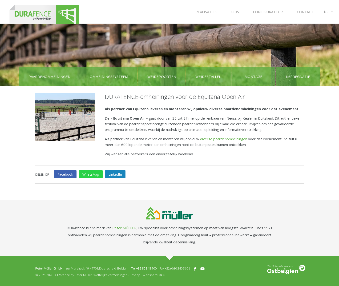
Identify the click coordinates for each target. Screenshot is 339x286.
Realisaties (206, 11)
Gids (235, 11)
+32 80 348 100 (146, 268)
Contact (305, 11)
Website (148, 275)
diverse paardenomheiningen (223, 139)
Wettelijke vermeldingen (110, 275)
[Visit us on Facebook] (195, 268)
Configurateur (268, 11)
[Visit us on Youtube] (202, 268)
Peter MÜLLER (124, 228)
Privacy (135, 275)
